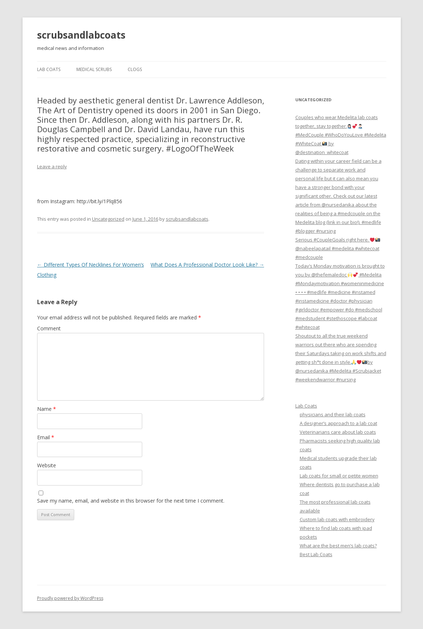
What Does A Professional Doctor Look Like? (207, 264)
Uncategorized (108, 219)
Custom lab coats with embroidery (337, 519)
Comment (49, 328)
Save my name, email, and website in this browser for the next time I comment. (130, 500)
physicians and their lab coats (333, 414)
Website (46, 465)
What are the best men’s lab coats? (338, 545)
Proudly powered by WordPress (70, 598)
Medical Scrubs (94, 69)
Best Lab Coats (316, 554)
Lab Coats (48, 69)
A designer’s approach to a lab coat (338, 423)
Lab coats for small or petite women (339, 475)
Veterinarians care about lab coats (338, 432)
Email (45, 437)
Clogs (135, 69)
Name (46, 408)
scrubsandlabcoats (81, 35)
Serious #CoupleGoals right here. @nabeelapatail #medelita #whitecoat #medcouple (337, 248)
